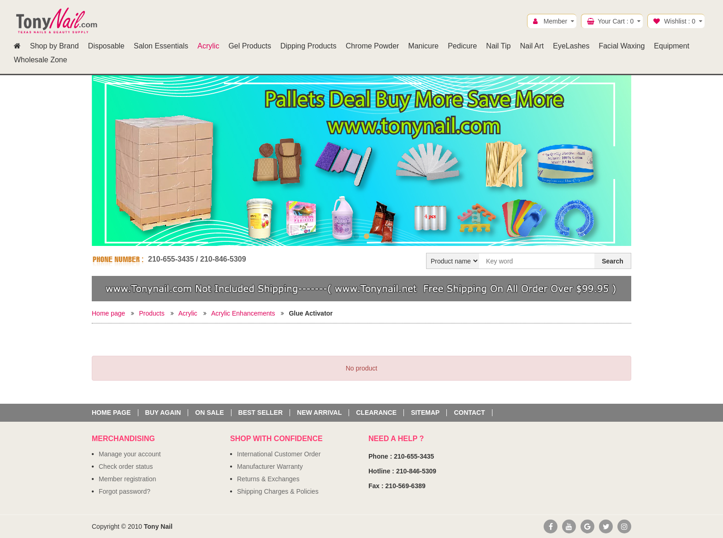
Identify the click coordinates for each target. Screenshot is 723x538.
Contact (469, 412)
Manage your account (130, 454)
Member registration (127, 479)
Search (612, 261)
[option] (361, 162)
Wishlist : (679, 21)
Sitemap (425, 412)
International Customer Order (278, 454)
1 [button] (356, 236)
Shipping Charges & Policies (278, 491)
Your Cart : (616, 21)
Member (555, 21)
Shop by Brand (54, 46)
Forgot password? (124, 491)
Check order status (126, 466)
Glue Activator (310, 313)
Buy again (163, 412)
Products (151, 313)
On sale (209, 412)
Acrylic (187, 313)
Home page (108, 313)
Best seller (260, 412)
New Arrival (319, 412)
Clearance (376, 412)
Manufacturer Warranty (270, 466)
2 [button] (366, 236)
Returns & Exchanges (268, 479)
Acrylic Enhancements (243, 313)
